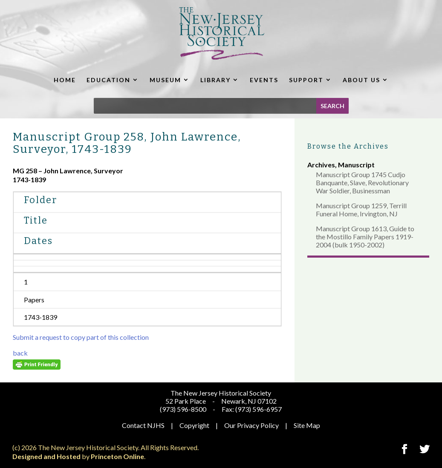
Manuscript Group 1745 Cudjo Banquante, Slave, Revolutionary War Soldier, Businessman (362, 182)
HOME (65, 79)
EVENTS (264, 79)
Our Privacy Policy (251, 425)
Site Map (307, 425)
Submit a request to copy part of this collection (81, 337)
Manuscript (356, 165)
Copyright (194, 425)
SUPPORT (306, 79)
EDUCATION (108, 79)
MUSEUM (165, 79)
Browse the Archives (348, 146)
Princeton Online (117, 456)
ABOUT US (361, 79)
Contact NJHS (143, 425)
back (20, 353)
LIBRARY (215, 79)
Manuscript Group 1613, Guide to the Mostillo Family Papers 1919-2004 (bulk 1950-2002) (365, 236)
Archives (321, 165)
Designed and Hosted (46, 456)
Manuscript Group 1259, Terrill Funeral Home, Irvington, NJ (361, 209)
